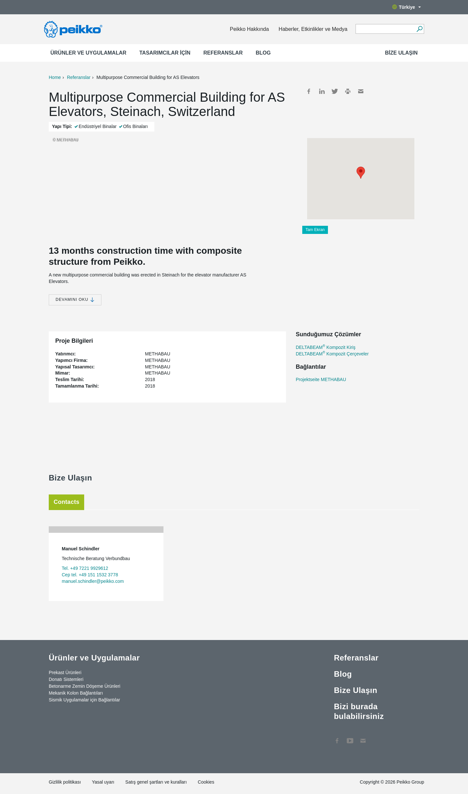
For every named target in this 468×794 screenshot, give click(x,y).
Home (55, 77)
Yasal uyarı (103, 782)
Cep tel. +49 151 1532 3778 (90, 574)
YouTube (350, 737)
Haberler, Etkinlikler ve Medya (313, 29)
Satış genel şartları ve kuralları (156, 782)
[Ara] (419, 28)
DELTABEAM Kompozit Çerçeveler (332, 353)
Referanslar (223, 53)
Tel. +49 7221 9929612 (85, 568)
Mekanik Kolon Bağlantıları (76, 693)
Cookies (206, 782)
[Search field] (385, 29)
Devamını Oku (75, 299)
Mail (361, 91)
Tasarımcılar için (164, 53)
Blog (263, 53)
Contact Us (363, 737)
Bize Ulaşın (401, 53)
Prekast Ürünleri (65, 672)
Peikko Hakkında (249, 29)
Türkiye (406, 7)
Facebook (309, 91)
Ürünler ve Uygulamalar (88, 53)
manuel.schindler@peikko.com (93, 581)
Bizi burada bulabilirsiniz (359, 711)
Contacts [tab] (66, 502)
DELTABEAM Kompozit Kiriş (326, 347)
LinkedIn (321, 91)
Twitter (335, 91)
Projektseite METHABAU (321, 379)
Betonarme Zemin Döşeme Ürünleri (84, 686)
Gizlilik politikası (65, 782)
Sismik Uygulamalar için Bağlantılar (84, 699)
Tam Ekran (315, 229)
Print (347, 91)
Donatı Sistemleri (66, 679)
